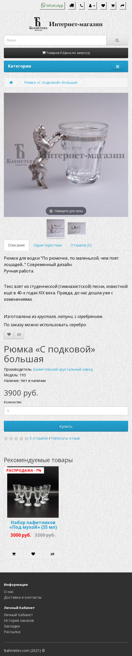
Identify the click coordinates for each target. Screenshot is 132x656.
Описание (16, 245)
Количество (13, 402)
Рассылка (12, 631)
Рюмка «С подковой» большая (50, 82)
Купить (66, 426)
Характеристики (48, 245)
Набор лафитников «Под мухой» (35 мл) (33, 525)
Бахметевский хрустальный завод (63, 369)
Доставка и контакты (22, 597)
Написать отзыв (65, 438)
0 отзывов (39, 438)
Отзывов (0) (81, 245)
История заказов (19, 620)
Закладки (12, 626)
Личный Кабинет (18, 614)
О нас (9, 591)
